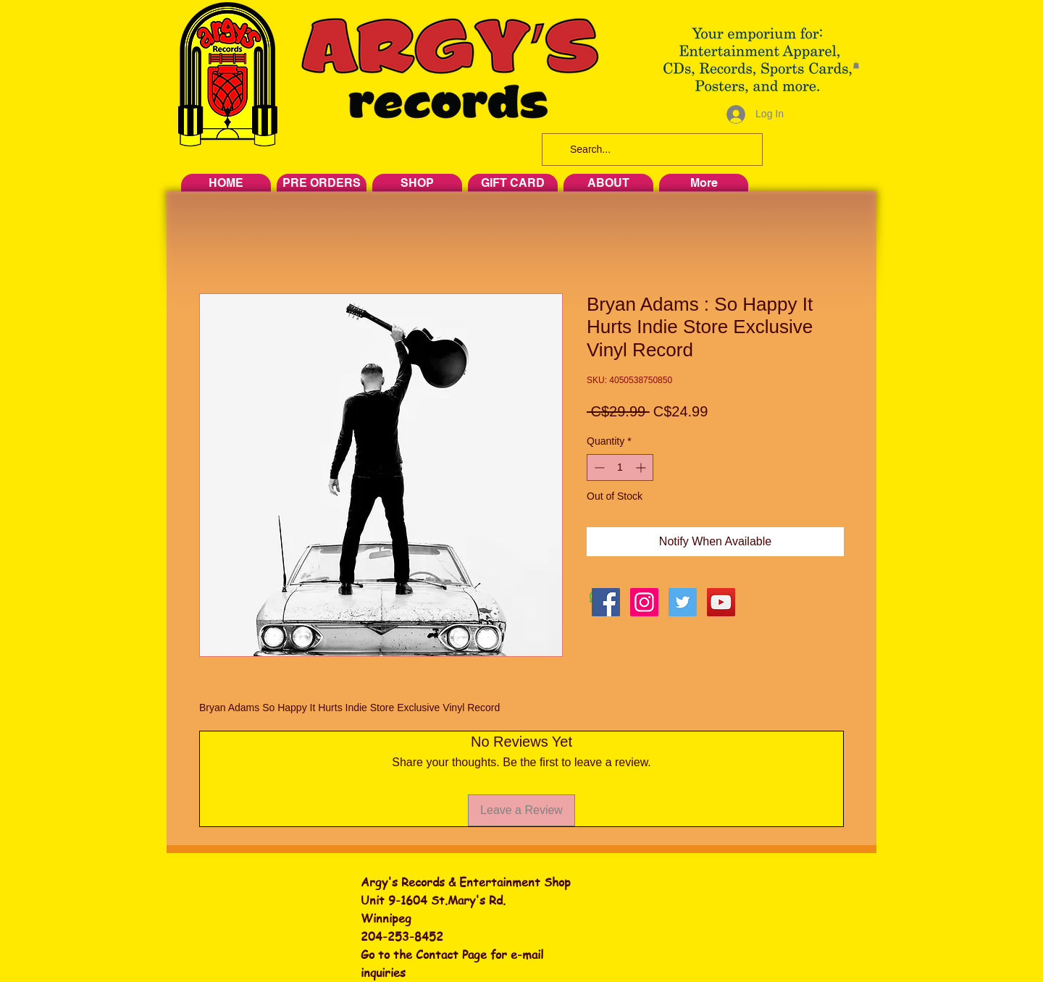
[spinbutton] (620, 467)
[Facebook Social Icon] (606, 602)
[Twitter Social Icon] (683, 602)
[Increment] (642, 467)
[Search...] (651, 149)
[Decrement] (598, 467)
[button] (856, 65)
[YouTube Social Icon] (721, 602)
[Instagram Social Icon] (644, 602)
